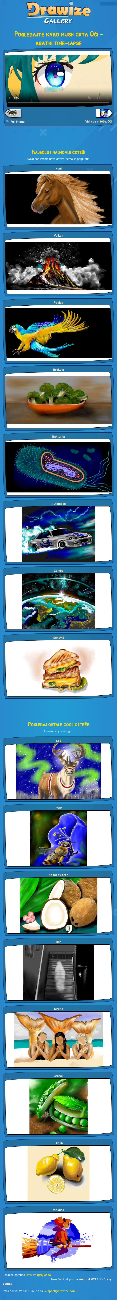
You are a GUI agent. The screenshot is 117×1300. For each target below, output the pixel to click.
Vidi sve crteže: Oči (98, 121)
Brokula (58, 369)
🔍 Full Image (15, 121)
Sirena (58, 1009)
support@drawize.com (60, 1291)
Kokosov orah (58, 875)
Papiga (58, 302)
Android (84, 1279)
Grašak (58, 1076)
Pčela (58, 808)
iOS (93, 1279)
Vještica (58, 1210)
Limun (58, 1143)
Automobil (59, 504)
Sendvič (58, 637)
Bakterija (58, 436)
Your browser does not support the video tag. (58, 79)
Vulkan (58, 235)
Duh (58, 942)
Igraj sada (44, 1275)
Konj (59, 168)
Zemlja (58, 570)
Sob (58, 741)
